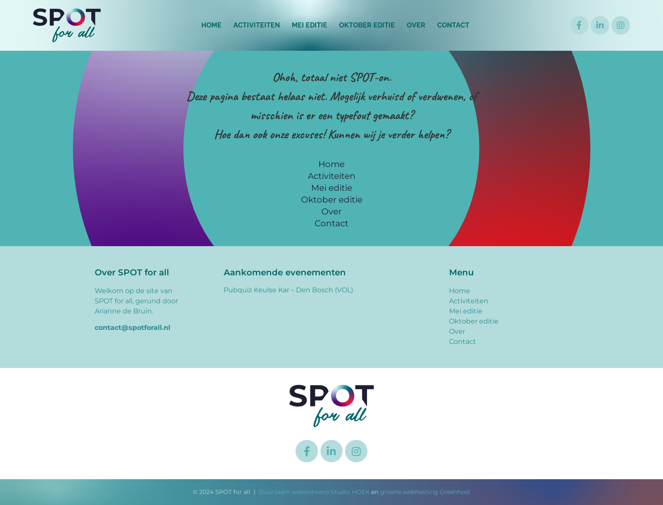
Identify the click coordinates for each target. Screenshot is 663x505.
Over (416, 25)
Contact (453, 25)
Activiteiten (256, 25)
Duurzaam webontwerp (294, 492)
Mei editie (309, 25)
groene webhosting (409, 492)
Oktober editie (367, 25)
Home (211, 25)
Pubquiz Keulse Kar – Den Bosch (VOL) (288, 290)
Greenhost (455, 492)
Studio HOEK (350, 492)
